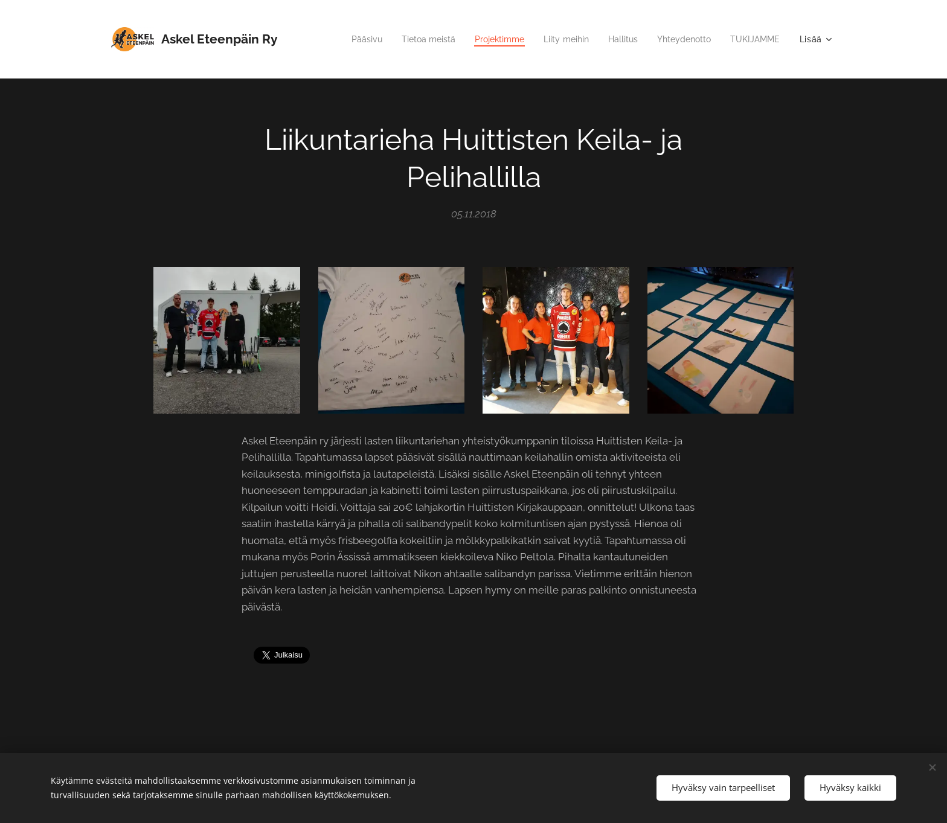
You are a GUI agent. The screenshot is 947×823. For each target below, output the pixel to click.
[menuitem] (342, 39)
